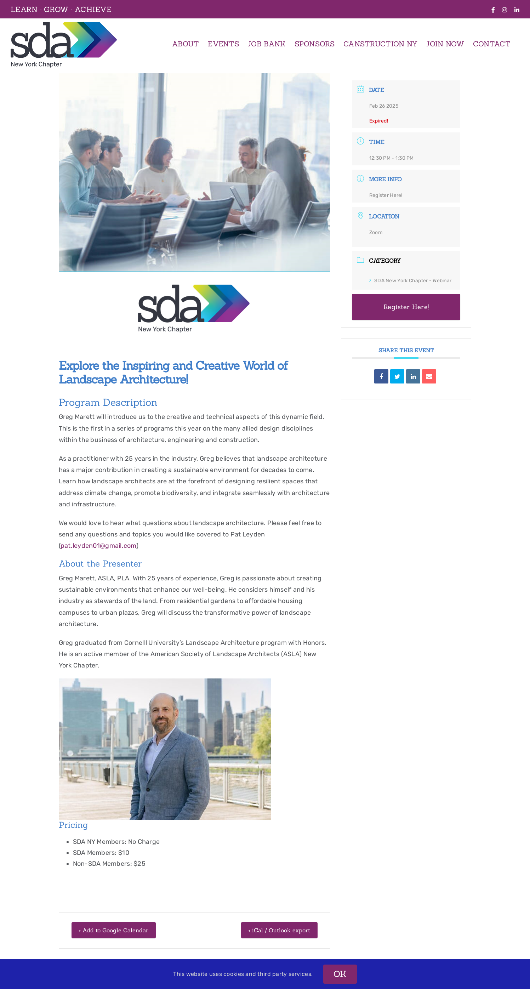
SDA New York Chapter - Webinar (410, 281)
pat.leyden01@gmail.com (98, 546)
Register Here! (386, 195)
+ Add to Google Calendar (121, 930)
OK (340, 973)
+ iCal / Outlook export (272, 930)
